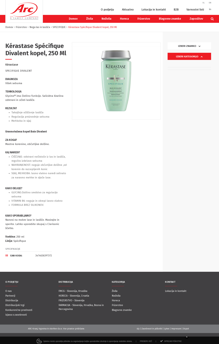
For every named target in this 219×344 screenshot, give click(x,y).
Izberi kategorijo (189, 56)
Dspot (186, 328)
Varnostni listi (195, 9)
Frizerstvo (143, 18)
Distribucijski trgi (14, 305)
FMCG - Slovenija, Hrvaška (73, 291)
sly (138, 328)
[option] (116, 81)
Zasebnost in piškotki (151, 328)
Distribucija (11, 300)
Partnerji (10, 295)
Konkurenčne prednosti (18, 310)
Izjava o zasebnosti (16, 314)
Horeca (124, 18)
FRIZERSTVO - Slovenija (71, 300)
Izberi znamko (189, 46)
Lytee (166, 328)
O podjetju (107, 9)
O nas (8, 291)
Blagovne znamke (170, 18)
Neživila (106, 18)
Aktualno (128, 9)
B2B (176, 9)
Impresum (176, 328)
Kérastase (11, 64)
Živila (89, 18)
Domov (73, 18)
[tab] (28, 255)
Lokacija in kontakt (153, 9)
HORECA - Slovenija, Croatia (74, 295)
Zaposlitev (196, 18)
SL (203, 3)
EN (210, 3)
